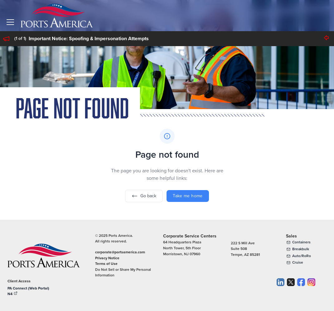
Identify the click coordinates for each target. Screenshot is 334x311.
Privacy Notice (107, 258)
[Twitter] (291, 288)
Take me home (187, 196)
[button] (10, 22)
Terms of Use (106, 263)
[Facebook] (301, 288)
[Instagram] (311, 288)
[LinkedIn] (280, 288)
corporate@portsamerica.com (120, 252)
